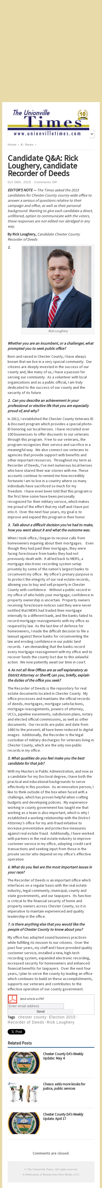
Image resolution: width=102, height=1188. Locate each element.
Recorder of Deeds (26, 1022)
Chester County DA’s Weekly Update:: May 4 (63, 1056)
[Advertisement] (51, 51)
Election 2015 (62, 1017)
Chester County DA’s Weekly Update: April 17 (63, 1116)
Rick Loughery (61, 1022)
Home (12, 144)
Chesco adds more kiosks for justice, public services (64, 1086)
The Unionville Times (40, 1169)
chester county (32, 1017)
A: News (27, 144)
